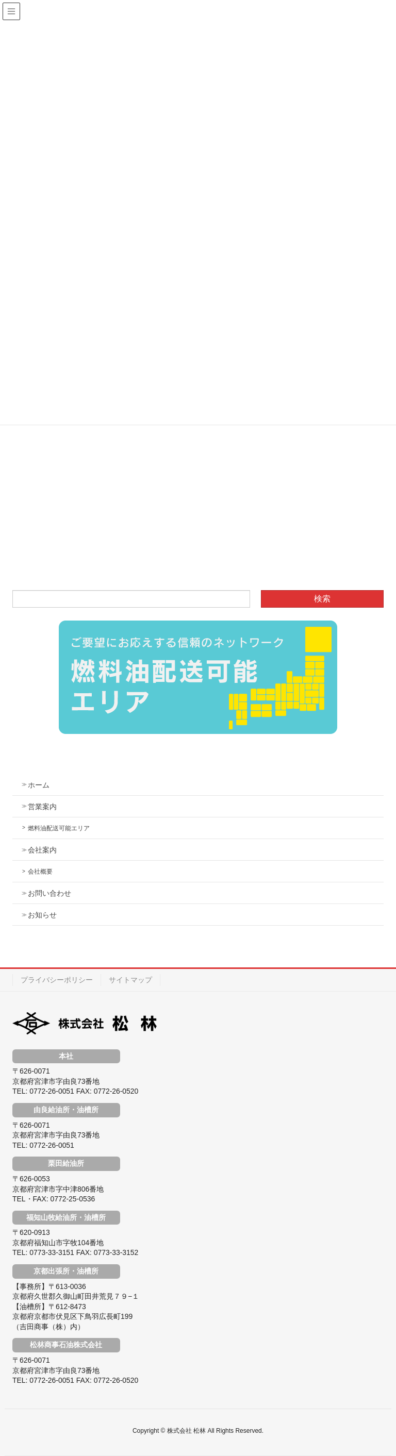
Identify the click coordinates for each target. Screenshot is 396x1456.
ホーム (39, 785)
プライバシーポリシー (57, 980)
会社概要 (40, 871)
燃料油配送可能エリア (59, 828)
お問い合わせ (49, 893)
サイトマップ (130, 980)
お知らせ (42, 915)
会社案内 (42, 850)
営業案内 (42, 806)
